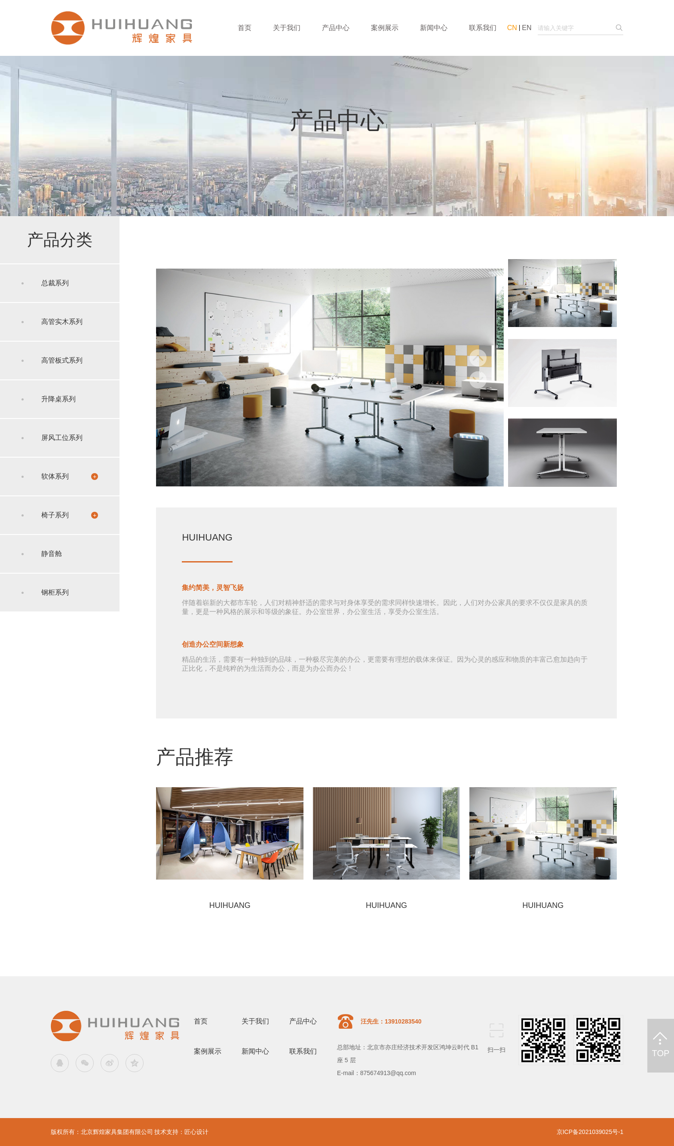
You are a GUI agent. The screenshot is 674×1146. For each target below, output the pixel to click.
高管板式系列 (62, 360)
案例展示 (384, 27)
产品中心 (335, 27)
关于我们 (286, 27)
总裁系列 (55, 283)
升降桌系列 (58, 399)
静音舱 (51, 553)
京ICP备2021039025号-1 (590, 1131)
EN (526, 27)
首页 (244, 27)
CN (512, 27)
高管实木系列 (62, 321)
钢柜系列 (55, 592)
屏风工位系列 (62, 437)
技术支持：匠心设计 (181, 1131)
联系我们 (482, 27)
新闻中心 (433, 27)
